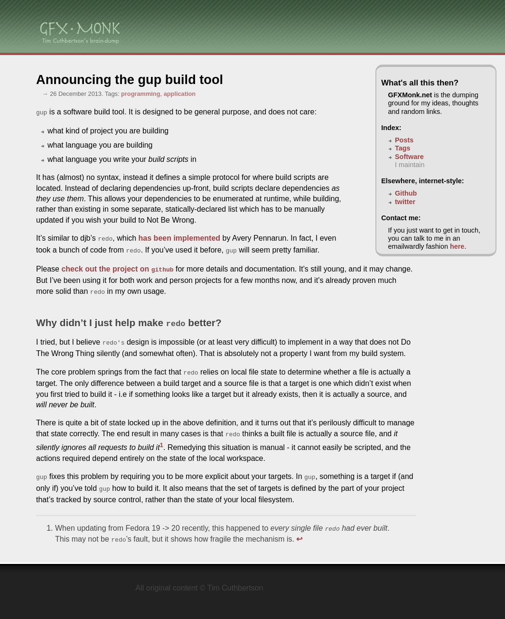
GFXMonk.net (410, 95)
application (180, 93)
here (457, 246)
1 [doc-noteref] (161, 436)
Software (409, 156)
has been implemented (180, 237)
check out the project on (117, 266)
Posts (404, 140)
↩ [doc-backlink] (299, 528)
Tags (403, 148)
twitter (405, 202)
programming (140, 93)
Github (406, 193)
